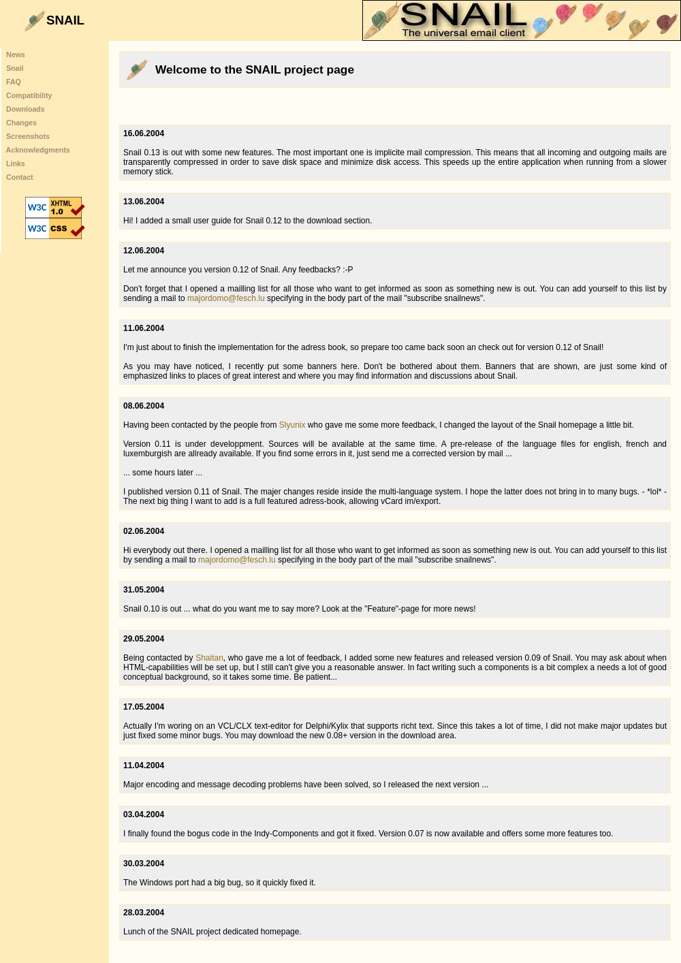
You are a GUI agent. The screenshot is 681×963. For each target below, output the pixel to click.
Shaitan (209, 658)
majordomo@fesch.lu (226, 298)
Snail (14, 68)
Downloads (25, 109)
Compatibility (29, 95)
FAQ (13, 82)
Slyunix (292, 425)
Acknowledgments (38, 150)
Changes (21, 123)
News (15, 54)
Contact (19, 177)
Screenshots (28, 136)
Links (15, 163)
